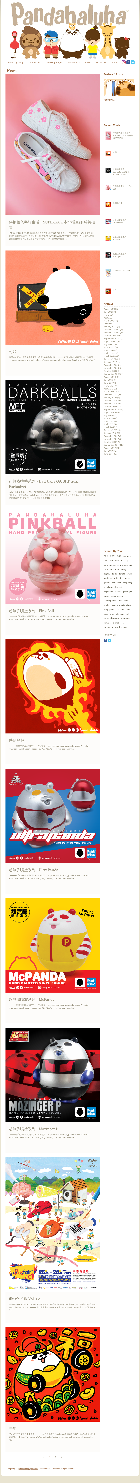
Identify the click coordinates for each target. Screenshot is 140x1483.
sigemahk (125, 618)
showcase (114, 618)
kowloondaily (117, 596)
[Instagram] (124, 62)
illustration (119, 587)
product (120, 609)
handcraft (116, 583)
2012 (106, 556)
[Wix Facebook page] (128, 62)
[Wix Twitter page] (133, 62)
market (107, 605)
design (124, 569)
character (127, 556)
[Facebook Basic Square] (105, 640)
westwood (108, 627)
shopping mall (122, 614)
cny (126, 560)
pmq (106, 609)
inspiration (108, 592)
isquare (118, 592)
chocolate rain (116, 560)
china (106, 560)
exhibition (108, 578)
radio (128, 609)
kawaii (106, 596)
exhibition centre (122, 578)
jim (130, 592)
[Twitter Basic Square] (109, 640)
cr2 (130, 565)
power (112, 609)
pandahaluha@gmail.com (28, 1469)
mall (126, 600)
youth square (121, 627)
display (107, 574)
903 (119, 556)
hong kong (127, 583)
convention (122, 565)
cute (106, 569)
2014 (112, 556)
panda (115, 605)
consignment (110, 565)
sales (106, 614)
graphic (107, 583)
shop (112, 614)
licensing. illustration (113, 600)
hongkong (108, 587)
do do (114, 574)
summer (107, 623)
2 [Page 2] (55, 1457)
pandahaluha (125, 605)
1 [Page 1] (49, 1457)
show (106, 618)
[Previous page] (43, 1457)
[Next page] (61, 1457)
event (129, 574)
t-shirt (116, 623)
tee (122, 623)
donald (122, 574)
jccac (125, 592)
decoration (114, 569)
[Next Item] (130, 87)
